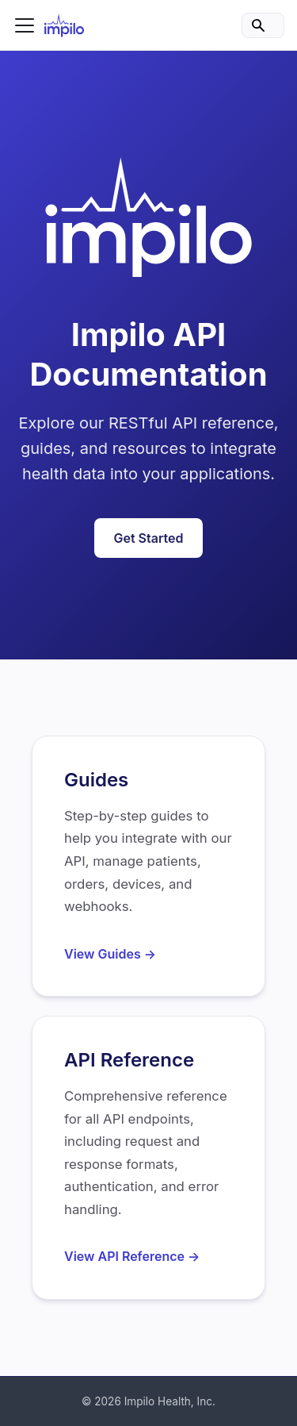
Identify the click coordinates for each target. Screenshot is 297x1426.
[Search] (263, 25)
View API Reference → (132, 1256)
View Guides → (110, 954)
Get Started (148, 538)
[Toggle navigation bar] (24, 25)
